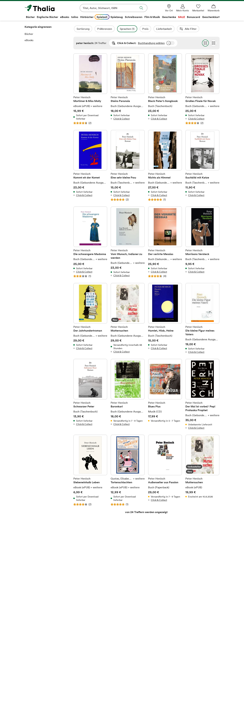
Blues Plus (165, 394)
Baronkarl (128, 394)
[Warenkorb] (213, 8)
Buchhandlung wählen (151, 43)
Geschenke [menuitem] (169, 17)
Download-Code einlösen (139, 657)
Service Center (182, 629)
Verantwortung (34, 657)
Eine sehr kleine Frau (128, 165)
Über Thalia (32, 629)
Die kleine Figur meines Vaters (202, 318)
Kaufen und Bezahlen (136, 640)
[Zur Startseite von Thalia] (44, 8)
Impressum (31, 668)
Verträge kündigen (135, 668)
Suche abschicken (141, 8)
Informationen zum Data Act (141, 684)
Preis (154, 28)
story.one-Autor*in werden (90, 684)
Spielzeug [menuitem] (116, 17)
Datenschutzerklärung (38, 678)
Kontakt (178, 640)
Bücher (29, 34)
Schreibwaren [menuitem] (133, 17)
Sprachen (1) (136, 28)
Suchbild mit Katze (202, 165)
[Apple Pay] (106, 700)
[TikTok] (227, 700)
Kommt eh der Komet (90, 165)
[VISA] (18, 700)
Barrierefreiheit (34, 662)
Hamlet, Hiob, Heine (165, 318)
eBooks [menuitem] (64, 17)
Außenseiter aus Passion (165, 470)
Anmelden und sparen (177, 575)
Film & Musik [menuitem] (152, 17)
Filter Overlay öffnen (77, 28)
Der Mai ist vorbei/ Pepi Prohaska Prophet (202, 394)
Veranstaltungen (84, 668)
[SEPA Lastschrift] (59, 700)
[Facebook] (200, 700)
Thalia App (80, 640)
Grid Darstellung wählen (205, 43)
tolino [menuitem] (74, 17)
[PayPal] (130, 700)
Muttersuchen (128, 318)
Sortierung (92, 28)
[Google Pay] (84, 700)
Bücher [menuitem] (30, 17)
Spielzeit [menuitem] (102, 17)
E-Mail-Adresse (83, 569)
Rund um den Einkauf (137, 629)
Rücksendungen (133, 673)
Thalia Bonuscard (84, 635)
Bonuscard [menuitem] (193, 17)
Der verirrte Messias (165, 242)
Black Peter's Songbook (165, 89)
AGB (27, 673)
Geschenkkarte (83, 657)
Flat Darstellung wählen (213, 43)
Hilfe (176, 635)
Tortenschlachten (128, 470)
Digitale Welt (82, 673)
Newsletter (81, 662)
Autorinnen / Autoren (202, 28)
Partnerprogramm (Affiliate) (91, 678)
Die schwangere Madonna (90, 242)
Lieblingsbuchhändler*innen (91, 651)
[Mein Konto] (182, 8)
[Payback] (180, 700)
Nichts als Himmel (165, 165)
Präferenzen (113, 28)
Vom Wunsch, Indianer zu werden (128, 242)
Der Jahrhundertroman (90, 318)
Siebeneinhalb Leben (90, 470)
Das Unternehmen (36, 635)
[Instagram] (214, 700)
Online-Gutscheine (135, 651)
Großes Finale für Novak (202, 89)
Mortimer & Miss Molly (90, 89)
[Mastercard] (36, 700)
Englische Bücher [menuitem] (47, 17)
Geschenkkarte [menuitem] (211, 17)
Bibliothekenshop (134, 678)
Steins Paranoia (128, 89)
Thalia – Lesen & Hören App (90, 646)
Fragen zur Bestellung (137, 635)
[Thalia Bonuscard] (154, 700)
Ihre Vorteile (81, 629)
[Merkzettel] (198, 8)
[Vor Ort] (169, 8)
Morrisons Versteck (202, 242)
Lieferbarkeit (173, 28)
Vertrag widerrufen (122, 617)
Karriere (30, 646)
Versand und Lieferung (137, 646)
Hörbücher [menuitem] (87, 17)
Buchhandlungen (35, 640)
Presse (29, 651)
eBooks (29, 40)
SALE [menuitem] (181, 17)
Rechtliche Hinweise (86, 561)
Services (129, 662)
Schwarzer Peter (90, 394)
